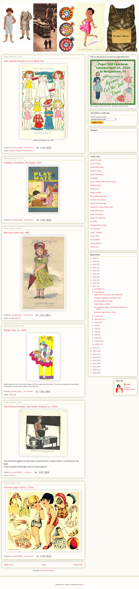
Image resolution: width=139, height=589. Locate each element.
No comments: (29, 147)
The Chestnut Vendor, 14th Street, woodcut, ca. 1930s (31, 406)
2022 (95, 271)
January (98, 344)
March (97, 338)
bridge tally (12, 394)
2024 (95, 264)
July (96, 325)
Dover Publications (97, 174)
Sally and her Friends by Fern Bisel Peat (24, 61)
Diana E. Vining (95, 171)
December (98, 289)
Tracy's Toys (94, 236)
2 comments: (28, 472)
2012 (95, 360)
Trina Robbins (95, 240)
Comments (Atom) (48, 570)
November (98, 292)
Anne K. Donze (95, 163)
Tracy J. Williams (96, 232)
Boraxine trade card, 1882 (17, 232)
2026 (95, 258)
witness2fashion (96, 243)
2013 (95, 357)
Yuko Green (94, 247)
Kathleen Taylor (95, 185)
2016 (95, 348)
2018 (95, 283)
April (96, 335)
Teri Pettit (93, 221)
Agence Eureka (95, 160)
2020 (95, 277)
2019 (95, 280)
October (98, 316)
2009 (95, 370)
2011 (95, 363)
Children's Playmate (15, 151)
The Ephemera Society (98, 225)
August (97, 322)
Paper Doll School (96, 214)
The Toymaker (95, 229)
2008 (95, 373)
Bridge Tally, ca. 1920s (15, 330)
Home (43, 565)
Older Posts (78, 565)
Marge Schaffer (95, 193)
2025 (95, 261)
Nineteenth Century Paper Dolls (101, 207)
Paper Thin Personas (97, 218)
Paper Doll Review (96, 211)
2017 (95, 286)
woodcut (11, 475)
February (98, 341)
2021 (95, 274)
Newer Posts (9, 565)
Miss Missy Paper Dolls (98, 196)
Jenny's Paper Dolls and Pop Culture (103, 182)
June (96, 328)
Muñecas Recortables (98, 200)
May (96, 332)
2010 (95, 367)
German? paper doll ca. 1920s (19, 487)
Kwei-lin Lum (94, 189)
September (99, 319)
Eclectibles (94, 178)
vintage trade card (15, 318)
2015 (95, 351)
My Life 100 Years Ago (98, 203)
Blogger (80, 584)
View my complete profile (129, 388)
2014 (95, 354)
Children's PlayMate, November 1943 (23, 162)
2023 (95, 268)
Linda (128, 384)
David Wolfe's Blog (97, 167)
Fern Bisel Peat (28, 151)
